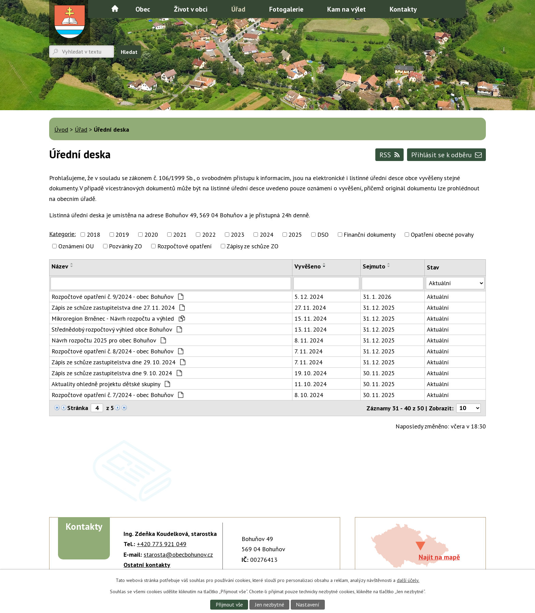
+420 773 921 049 (161, 544)
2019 (122, 234)
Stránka (77, 408)
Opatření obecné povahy (442, 234)
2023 (237, 234)
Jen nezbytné (269, 604)
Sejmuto (374, 266)
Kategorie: (62, 234)
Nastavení (307, 604)
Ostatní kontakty (147, 565)
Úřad (238, 9)
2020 (151, 234)
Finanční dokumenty (369, 234)
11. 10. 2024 (310, 384)
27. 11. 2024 (310, 307)
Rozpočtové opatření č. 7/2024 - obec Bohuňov (117, 395)
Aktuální (438, 297)
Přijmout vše (229, 604)
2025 (295, 234)
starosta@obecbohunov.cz (178, 554)
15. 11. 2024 (310, 318)
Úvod (115, 8)
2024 (266, 234)
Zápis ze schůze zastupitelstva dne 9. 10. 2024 (117, 373)
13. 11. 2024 (310, 329)
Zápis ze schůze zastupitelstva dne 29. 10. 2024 (118, 362)
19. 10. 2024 (310, 373)
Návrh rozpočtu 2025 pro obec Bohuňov (109, 340)
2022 (209, 234)
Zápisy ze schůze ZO (252, 246)
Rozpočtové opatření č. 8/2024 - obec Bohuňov (117, 351)
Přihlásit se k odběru (446, 154)
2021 (180, 234)
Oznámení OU (76, 246)
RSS (389, 154)
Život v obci (190, 9)
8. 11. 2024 (308, 340)
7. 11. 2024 (308, 351)
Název (60, 266)
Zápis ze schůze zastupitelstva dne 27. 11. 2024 (118, 307)
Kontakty (403, 9)
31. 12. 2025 (379, 307)
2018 (93, 234)
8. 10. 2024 (308, 395)
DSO (323, 234)
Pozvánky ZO (125, 246)
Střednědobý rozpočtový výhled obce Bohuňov (117, 329)
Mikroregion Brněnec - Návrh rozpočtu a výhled (118, 318)
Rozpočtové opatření (184, 246)
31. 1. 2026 (377, 297)
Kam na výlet (346, 9)
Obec (142, 9)
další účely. (408, 580)
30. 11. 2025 (379, 373)
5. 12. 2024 (308, 297)
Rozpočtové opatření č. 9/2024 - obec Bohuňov (117, 297)
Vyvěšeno (307, 266)
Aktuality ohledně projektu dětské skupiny (111, 384)
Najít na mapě (439, 557)
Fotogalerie (286, 9)
